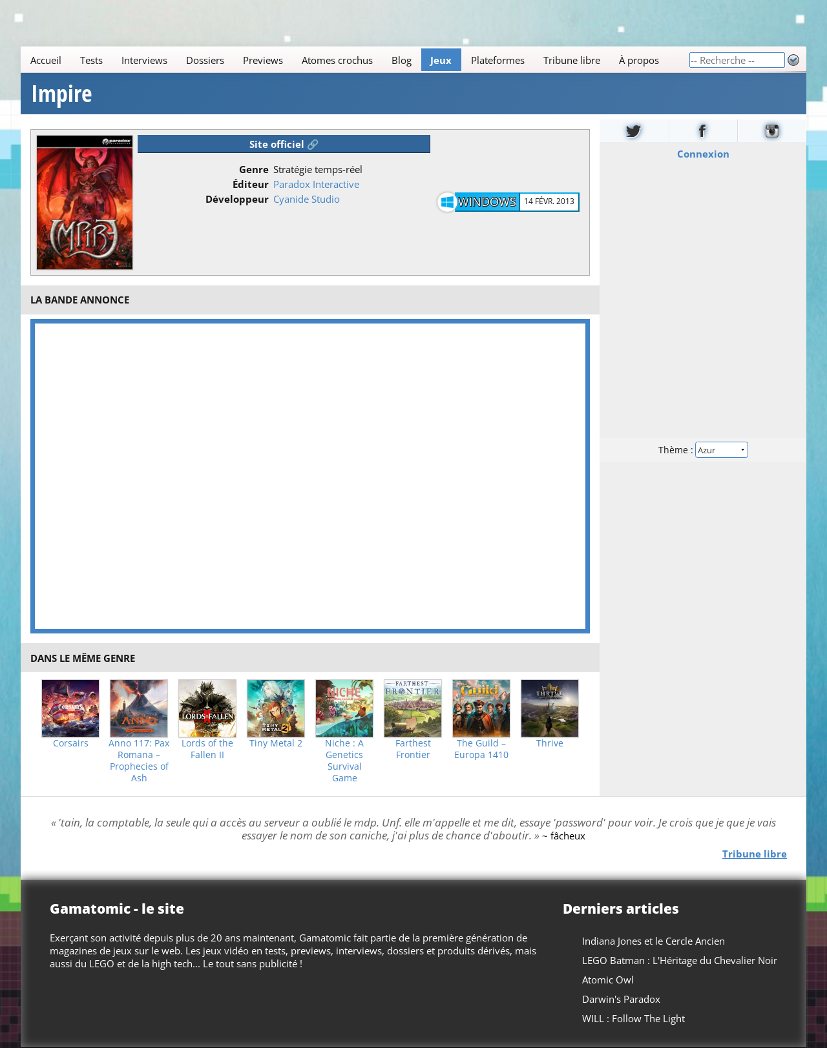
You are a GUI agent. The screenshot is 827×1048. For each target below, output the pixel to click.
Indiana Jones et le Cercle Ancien (653, 940)
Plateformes (498, 60)
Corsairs (71, 743)
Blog (402, 60)
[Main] (355, 59)
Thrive (549, 743)
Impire (61, 93)
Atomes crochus (337, 60)
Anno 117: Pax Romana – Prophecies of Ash (139, 760)
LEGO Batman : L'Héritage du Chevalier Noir (679, 960)
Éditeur (251, 184)
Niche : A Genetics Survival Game (344, 760)
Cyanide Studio (306, 198)
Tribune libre (571, 60)
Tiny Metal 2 (275, 743)
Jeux (441, 60)
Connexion (703, 153)
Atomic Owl (608, 979)
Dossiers (205, 60)
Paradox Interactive (316, 184)
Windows (487, 201)
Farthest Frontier (413, 749)
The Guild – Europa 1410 (481, 749)
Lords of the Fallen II (207, 749)
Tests (91, 60)
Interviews (144, 60)
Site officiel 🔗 (284, 144)
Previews (263, 60)
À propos (639, 60)
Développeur (237, 198)
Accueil (45, 60)
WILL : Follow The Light (633, 1018)
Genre (254, 169)
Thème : (703, 450)
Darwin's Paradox (621, 998)
